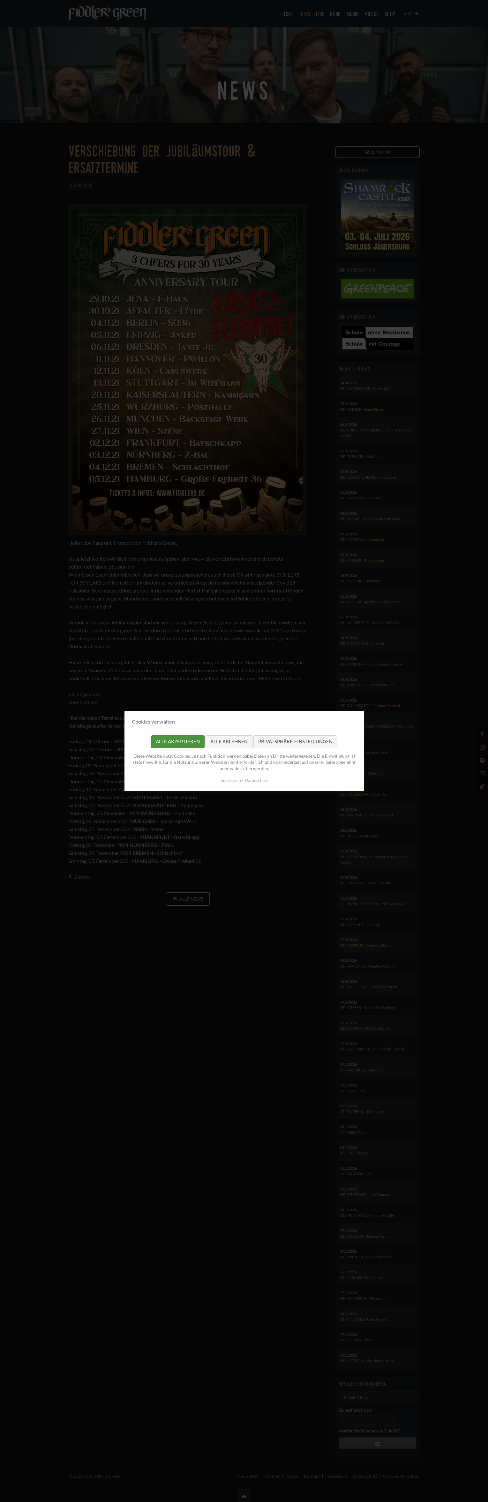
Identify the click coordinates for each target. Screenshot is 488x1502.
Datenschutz (256, 780)
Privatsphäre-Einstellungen (295, 741)
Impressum (230, 780)
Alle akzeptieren (178, 741)
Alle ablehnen (229, 741)
